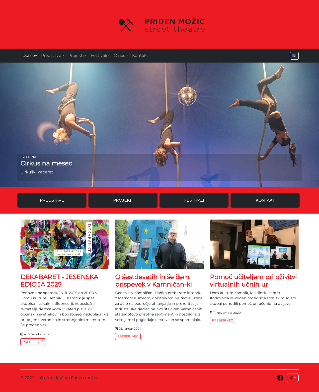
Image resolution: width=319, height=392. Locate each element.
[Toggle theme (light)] (293, 378)
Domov (29, 55)
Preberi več (33, 342)
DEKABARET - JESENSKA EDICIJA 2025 (59, 280)
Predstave (51, 55)
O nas (119, 55)
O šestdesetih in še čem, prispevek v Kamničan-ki (153, 280)
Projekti (76, 55)
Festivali (99, 55)
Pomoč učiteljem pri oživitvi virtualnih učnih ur (253, 280)
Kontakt (140, 55)
